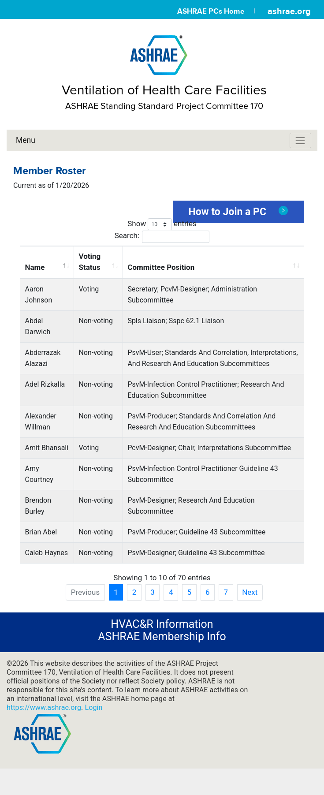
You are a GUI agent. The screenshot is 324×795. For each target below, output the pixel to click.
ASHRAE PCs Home (210, 11)
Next (249, 592)
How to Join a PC (238, 212)
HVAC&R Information (162, 624)
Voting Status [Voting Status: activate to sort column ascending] (89, 262)
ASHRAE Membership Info (162, 636)
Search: (162, 237)
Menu (25, 140)
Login (93, 707)
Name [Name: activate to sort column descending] (35, 267)
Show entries (162, 224)
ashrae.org (289, 11)
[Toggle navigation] (300, 140)
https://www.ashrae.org (44, 707)
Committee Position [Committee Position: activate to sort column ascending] (160, 267)
